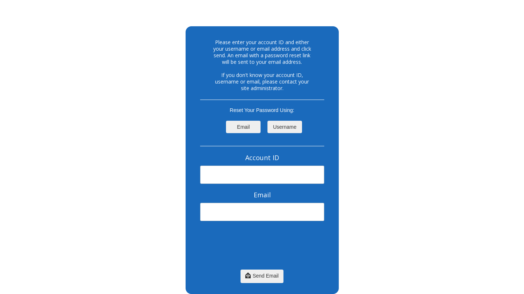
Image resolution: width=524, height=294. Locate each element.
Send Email (261, 276)
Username (285, 127)
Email (243, 127)
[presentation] (262, 249)
